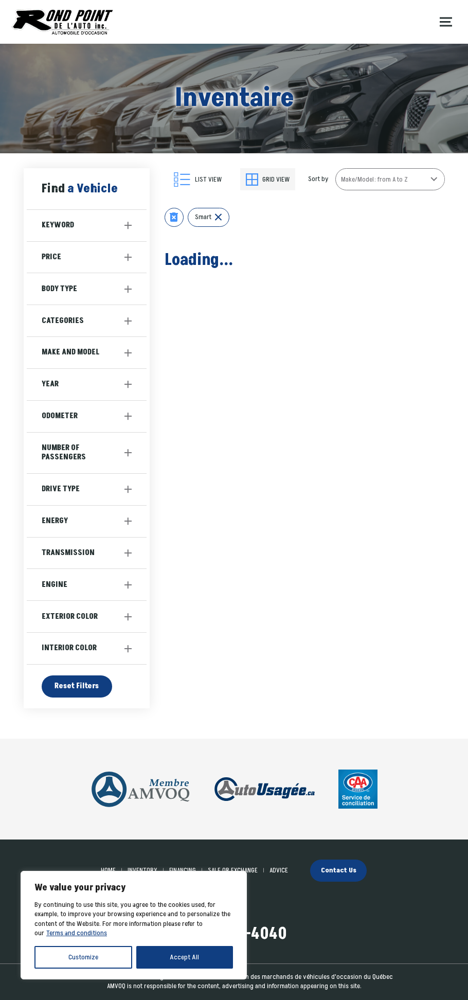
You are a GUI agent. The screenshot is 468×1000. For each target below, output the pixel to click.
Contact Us (338, 870)
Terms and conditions (76, 933)
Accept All (184, 957)
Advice (278, 870)
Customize (83, 957)
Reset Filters (77, 686)
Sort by (318, 179)
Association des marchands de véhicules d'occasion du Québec (305, 976)
